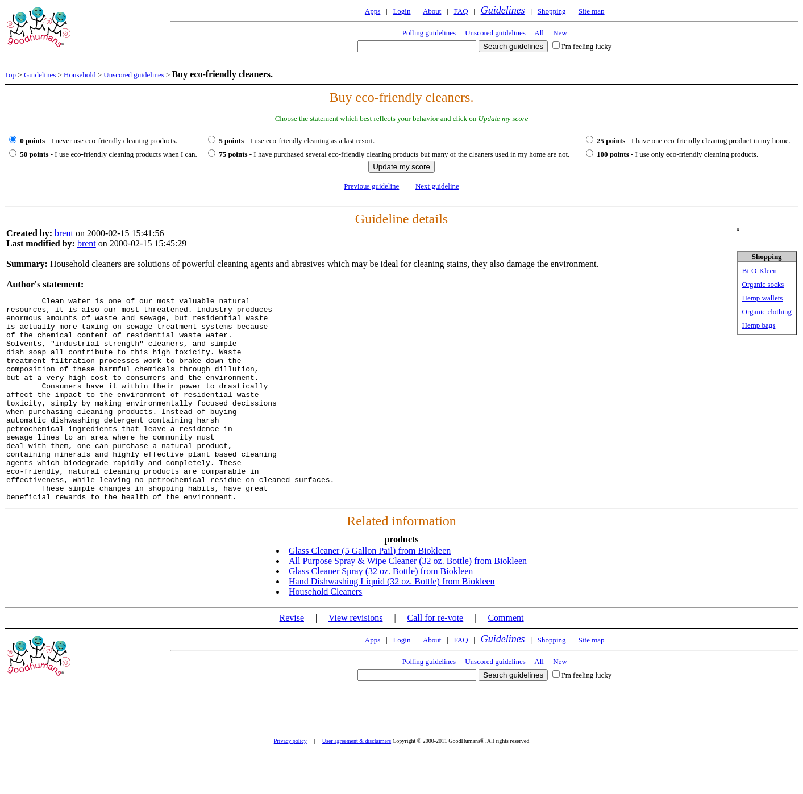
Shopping (552, 11)
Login (401, 11)
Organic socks (763, 284)
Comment (505, 658)
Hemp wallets (762, 298)
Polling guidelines (429, 32)
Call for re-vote (435, 658)
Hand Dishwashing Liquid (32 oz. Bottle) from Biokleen (392, 622)
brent (64, 233)
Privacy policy (290, 782)
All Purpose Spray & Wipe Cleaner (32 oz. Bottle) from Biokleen (408, 602)
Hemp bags (759, 325)
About (432, 11)
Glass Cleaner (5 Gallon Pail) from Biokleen (370, 591)
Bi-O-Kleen (759, 270)
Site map (592, 11)
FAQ (460, 11)
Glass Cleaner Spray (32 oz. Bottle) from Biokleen (381, 612)
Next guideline (437, 186)
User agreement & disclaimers (356, 782)
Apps (372, 11)
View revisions (355, 658)
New (560, 32)
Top (10, 74)
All (539, 32)
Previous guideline (371, 186)
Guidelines (503, 10)
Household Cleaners (325, 632)
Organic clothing (767, 311)
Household (79, 74)
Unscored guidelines (495, 32)
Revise (291, 658)
